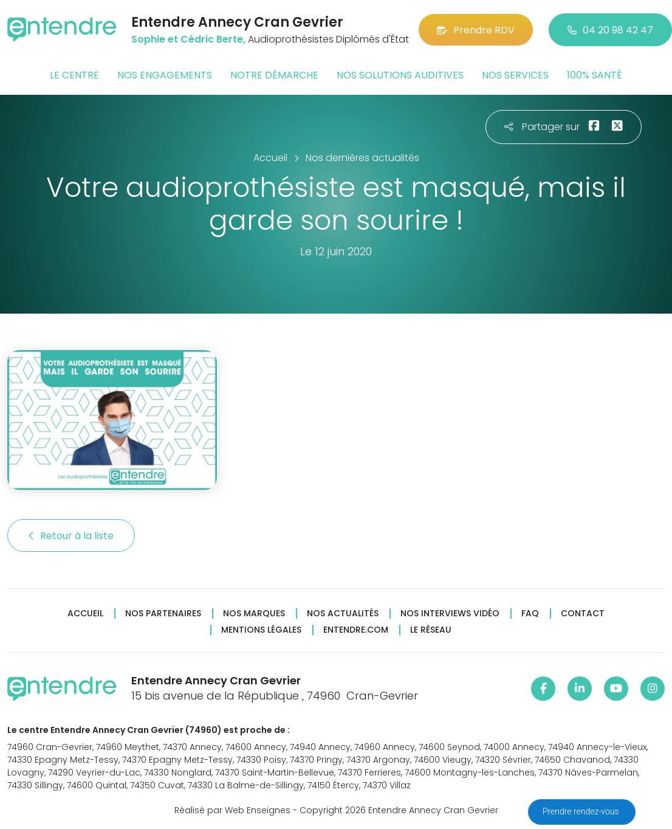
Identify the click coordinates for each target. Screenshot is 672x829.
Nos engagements (164, 75)
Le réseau (430, 630)
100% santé (594, 75)
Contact (583, 613)
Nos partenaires (163, 613)
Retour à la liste (71, 536)
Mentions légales (261, 630)
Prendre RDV (476, 30)
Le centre (74, 75)
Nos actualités (343, 613)
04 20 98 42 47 (610, 30)
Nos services (515, 75)
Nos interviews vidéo (449, 613)
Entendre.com (355, 630)
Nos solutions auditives (400, 75)
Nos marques (254, 613)
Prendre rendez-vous (582, 811)
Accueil (85, 613)
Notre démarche (274, 75)
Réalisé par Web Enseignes (232, 810)
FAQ (530, 613)
